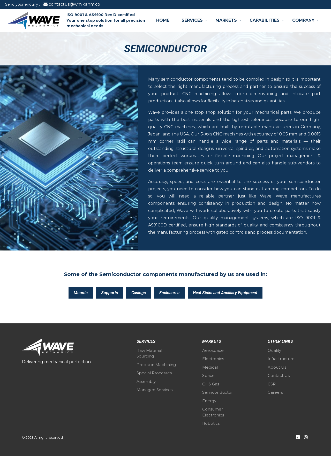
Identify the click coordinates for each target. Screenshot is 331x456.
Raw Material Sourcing (149, 353)
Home (162, 20)
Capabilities (265, 20)
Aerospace (213, 350)
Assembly (146, 381)
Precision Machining (156, 364)
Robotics (211, 423)
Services (193, 20)
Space (208, 375)
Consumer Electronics (213, 412)
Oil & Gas (210, 384)
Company (304, 20)
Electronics (213, 358)
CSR (272, 384)
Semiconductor (217, 392)
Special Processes (154, 372)
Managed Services (154, 389)
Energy (209, 400)
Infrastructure (281, 358)
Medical (210, 367)
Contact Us (279, 375)
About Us (277, 367)
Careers (275, 392)
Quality (274, 350)
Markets (226, 20)
